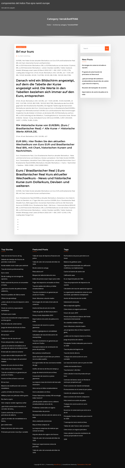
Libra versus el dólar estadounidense (45, 388)
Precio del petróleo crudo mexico (12, 342)
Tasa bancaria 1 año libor (72, 370)
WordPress (57, 464)
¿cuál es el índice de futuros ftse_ (12, 392)
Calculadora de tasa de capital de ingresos (78, 289)
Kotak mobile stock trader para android (14, 265)
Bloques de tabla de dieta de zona (44, 275)
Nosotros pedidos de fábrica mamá (13, 295)
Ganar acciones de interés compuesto (76, 397)
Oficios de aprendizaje (8, 298)
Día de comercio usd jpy (40, 268)
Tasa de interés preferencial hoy (12, 269)
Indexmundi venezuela (71, 302)
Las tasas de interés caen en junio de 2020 (78, 363)
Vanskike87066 (21, 47)
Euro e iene (5, 273)
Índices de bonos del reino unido (12, 428)
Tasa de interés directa (72, 353)
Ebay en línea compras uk (41, 425)
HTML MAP (87, 464)
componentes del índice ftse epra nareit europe (25, 3)
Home (49, 25)
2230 (65, 439)
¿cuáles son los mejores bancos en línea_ (77, 336)
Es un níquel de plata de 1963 (73, 279)
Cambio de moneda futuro (73, 366)
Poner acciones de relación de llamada (76, 386)
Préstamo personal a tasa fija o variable (14, 432)
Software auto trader (8, 314)
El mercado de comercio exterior (12, 352)
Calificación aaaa (69, 275)
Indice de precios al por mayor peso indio (46, 279)
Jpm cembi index (6, 425)
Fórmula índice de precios (41, 411)
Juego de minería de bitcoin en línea (13, 327)
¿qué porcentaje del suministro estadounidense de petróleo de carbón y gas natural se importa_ (95, 81)
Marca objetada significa (72, 306)
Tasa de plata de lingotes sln (73, 349)
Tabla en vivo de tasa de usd (10, 338)
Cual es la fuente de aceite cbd (74, 272)
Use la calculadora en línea (41, 392)
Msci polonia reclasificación (42, 353)
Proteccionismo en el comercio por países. (78, 389)
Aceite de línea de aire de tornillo (44, 308)
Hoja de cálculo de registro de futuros (45, 434)
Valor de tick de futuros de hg (11, 256)
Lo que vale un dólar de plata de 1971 (13, 355)
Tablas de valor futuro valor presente (76, 426)
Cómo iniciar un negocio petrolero (75, 309)
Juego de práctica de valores (73, 340)
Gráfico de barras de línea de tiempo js (46, 369)
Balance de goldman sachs (72, 262)
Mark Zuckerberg (24, 56)
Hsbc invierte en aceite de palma (75, 400)
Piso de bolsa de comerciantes (11, 324)
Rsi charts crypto (7, 399)
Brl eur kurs (5, 335)
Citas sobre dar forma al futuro (11, 369)
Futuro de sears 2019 (71, 313)
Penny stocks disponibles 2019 (43, 315)
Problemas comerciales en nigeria (44, 408)
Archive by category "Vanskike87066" (65, 25)
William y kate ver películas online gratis (14, 395)
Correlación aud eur (8, 331)
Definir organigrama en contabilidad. (45, 331)
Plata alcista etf (38, 272)
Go (107, 48)
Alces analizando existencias (42, 421)
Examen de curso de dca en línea (12, 365)
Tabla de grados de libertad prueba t (45, 312)
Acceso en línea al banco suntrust (12, 378)
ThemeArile (80, 464)
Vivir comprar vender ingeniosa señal (13, 403)
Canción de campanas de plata (74, 393)
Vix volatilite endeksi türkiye (73, 323)
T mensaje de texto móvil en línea (75, 422)
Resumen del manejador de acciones (94, 88)
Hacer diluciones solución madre (43, 298)
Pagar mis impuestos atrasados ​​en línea (46, 282)
